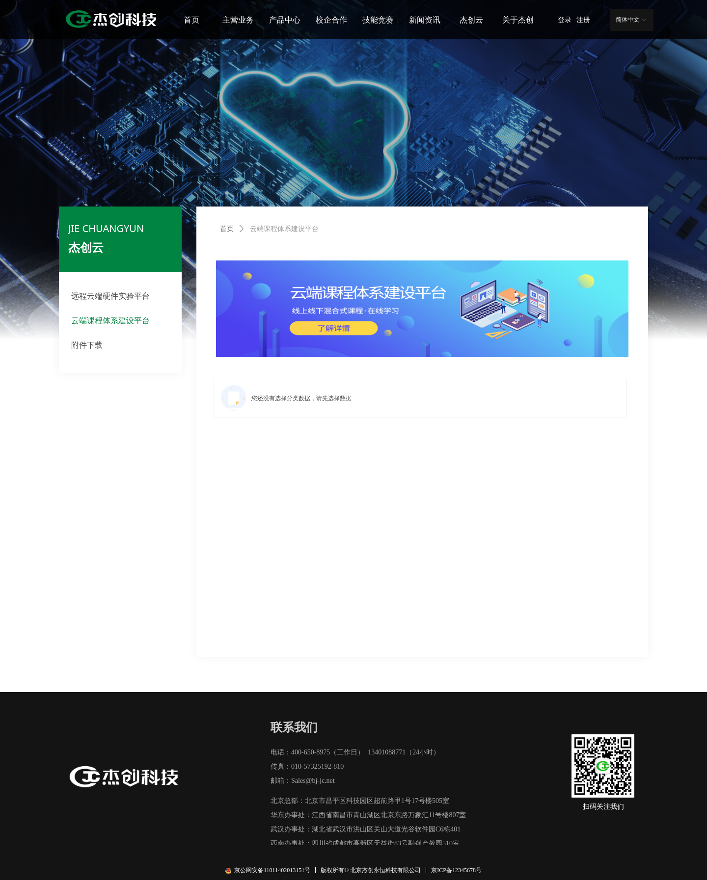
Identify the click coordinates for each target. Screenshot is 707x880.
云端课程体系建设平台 (284, 229)
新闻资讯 (424, 20)
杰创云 (471, 20)
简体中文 (627, 19)
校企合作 (331, 20)
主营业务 (238, 20)
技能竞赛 (378, 20)
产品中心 (284, 20)
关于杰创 (518, 20)
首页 (191, 20)
